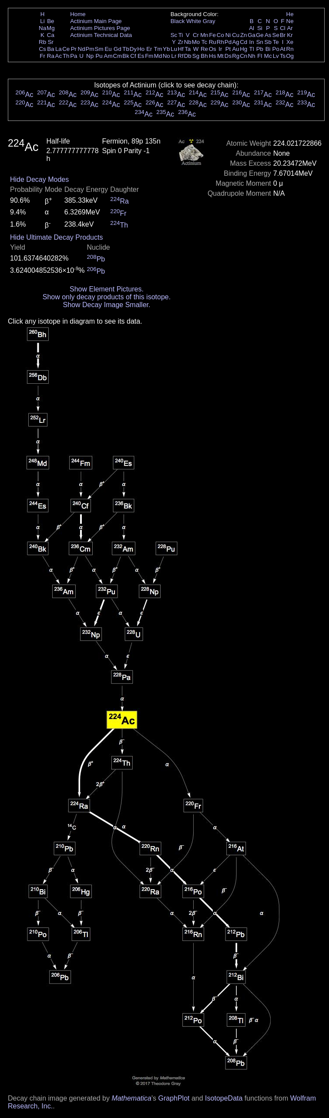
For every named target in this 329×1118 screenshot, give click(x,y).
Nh (251, 56)
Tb (125, 49)
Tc (204, 42)
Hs (212, 56)
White (193, 21)
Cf (133, 56)
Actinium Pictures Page (100, 28)
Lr (174, 56)
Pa (73, 56)
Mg (51, 28)
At (282, 49)
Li (42, 21)
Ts (282, 56)
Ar (289, 28)
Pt (228, 49)
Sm (99, 49)
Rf (180, 56)
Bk (125, 56)
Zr (181, 42)
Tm (158, 49)
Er (149, 49)
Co (220, 35)
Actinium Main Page (96, 21)
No (166, 56)
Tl (251, 49)
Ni (228, 35)
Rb (42, 42)
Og (290, 56)
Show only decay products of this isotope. (107, 297)
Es (141, 56)
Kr (289, 35)
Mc (268, 56)
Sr (51, 42)
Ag (235, 42)
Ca (50, 35)
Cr (196, 35)
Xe (289, 42)
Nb (187, 42)
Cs (42, 49)
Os (212, 49)
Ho (140, 49)
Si (259, 28)
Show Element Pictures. (107, 289)
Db (187, 56)
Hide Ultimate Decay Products (56, 237)
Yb (166, 49)
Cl (282, 28)
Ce (66, 49)
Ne (290, 21)
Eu (107, 49)
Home (78, 14)
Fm (149, 56)
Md (158, 56)
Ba (50, 49)
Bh (204, 56)
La (58, 49)
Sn (259, 42)
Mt (220, 56)
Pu (98, 56)
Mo (196, 42)
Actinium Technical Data (101, 35)
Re (204, 49)
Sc (174, 35)
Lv (276, 56)
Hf (180, 49)
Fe (212, 35)
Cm (117, 56)
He (290, 14)
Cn (243, 56)
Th (66, 56)
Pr (74, 49)
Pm (90, 49)
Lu (174, 49)
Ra (50, 56)
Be (50, 21)
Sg (195, 56)
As (268, 35)
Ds (228, 56)
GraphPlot (173, 1098)
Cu (235, 35)
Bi (268, 49)
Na (42, 28)
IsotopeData (223, 1098)
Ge (260, 35)
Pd (228, 42)
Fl (259, 56)
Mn (204, 35)
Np (90, 56)
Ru (212, 42)
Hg (243, 49)
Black (178, 21)
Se (275, 35)
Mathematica (131, 1098)
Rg (235, 56)
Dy (133, 49)
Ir (220, 49)
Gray (209, 21)
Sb (268, 42)
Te (276, 42)
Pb (259, 49)
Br (282, 35)
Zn (243, 35)
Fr (42, 56)
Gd (117, 49)
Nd (81, 49)
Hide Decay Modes (39, 179)
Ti (180, 35)
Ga (251, 35)
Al (251, 28)
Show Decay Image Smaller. (106, 304)
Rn (290, 49)
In (251, 42)
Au (235, 49)
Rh (220, 42)
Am (108, 56)
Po (275, 49)
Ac (58, 56)
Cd (243, 42)
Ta (188, 49)
